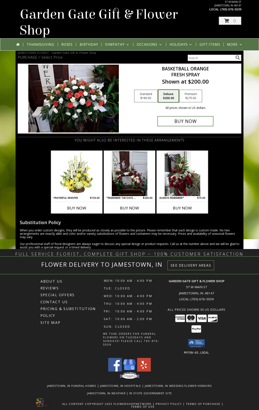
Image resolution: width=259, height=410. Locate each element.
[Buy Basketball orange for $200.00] (185, 121)
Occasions (150, 44)
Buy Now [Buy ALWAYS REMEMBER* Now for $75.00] (182, 208)
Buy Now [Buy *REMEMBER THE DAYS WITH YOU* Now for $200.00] (129, 208)
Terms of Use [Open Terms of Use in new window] (143, 406)
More (235, 44)
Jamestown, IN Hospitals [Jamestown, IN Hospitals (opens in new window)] (120, 385)
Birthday (89, 44)
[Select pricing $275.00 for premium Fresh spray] (191, 96)
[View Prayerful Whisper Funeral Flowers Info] (77, 173)
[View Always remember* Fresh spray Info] (182, 173)
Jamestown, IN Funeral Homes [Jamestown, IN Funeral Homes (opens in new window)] (71, 385)
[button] (230, 21)
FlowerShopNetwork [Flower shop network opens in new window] (133, 404)
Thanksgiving (40, 44)
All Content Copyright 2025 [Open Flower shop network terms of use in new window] (87, 404)
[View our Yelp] (144, 370)
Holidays (181, 44)
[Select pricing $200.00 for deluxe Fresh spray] (168, 96)
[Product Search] (210, 58)
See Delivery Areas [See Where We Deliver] (191, 265)
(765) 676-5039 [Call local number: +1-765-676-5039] (230, 9)
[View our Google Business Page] (129, 370)
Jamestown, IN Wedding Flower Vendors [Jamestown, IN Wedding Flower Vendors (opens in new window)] (178, 385)
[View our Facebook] (115, 370)
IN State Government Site (150, 393)
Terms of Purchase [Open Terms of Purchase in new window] (203, 404)
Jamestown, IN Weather (106, 393)
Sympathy (117, 44)
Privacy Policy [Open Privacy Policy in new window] (169, 404)
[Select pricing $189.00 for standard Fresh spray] (145, 96)
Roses (67, 44)
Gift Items (210, 44)
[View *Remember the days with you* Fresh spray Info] (129, 173)
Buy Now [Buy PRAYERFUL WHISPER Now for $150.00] (76, 208)
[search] (237, 57)
